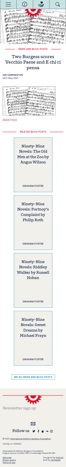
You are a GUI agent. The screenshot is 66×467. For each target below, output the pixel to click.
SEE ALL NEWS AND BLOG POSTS (33, 377)
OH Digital (55, 460)
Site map (7, 457)
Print (14, 119)
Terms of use (9, 462)
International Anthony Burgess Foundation (30, 438)
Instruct (59, 457)
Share (6, 119)
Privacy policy (9, 460)
